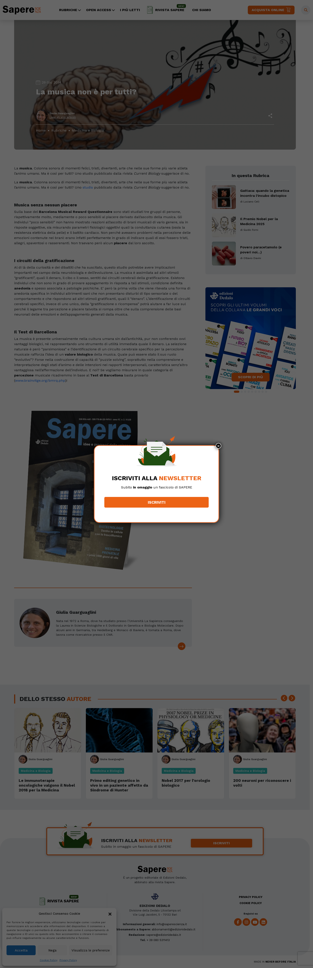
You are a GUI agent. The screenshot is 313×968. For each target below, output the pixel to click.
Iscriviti (156, 502)
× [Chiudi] (218, 446)
